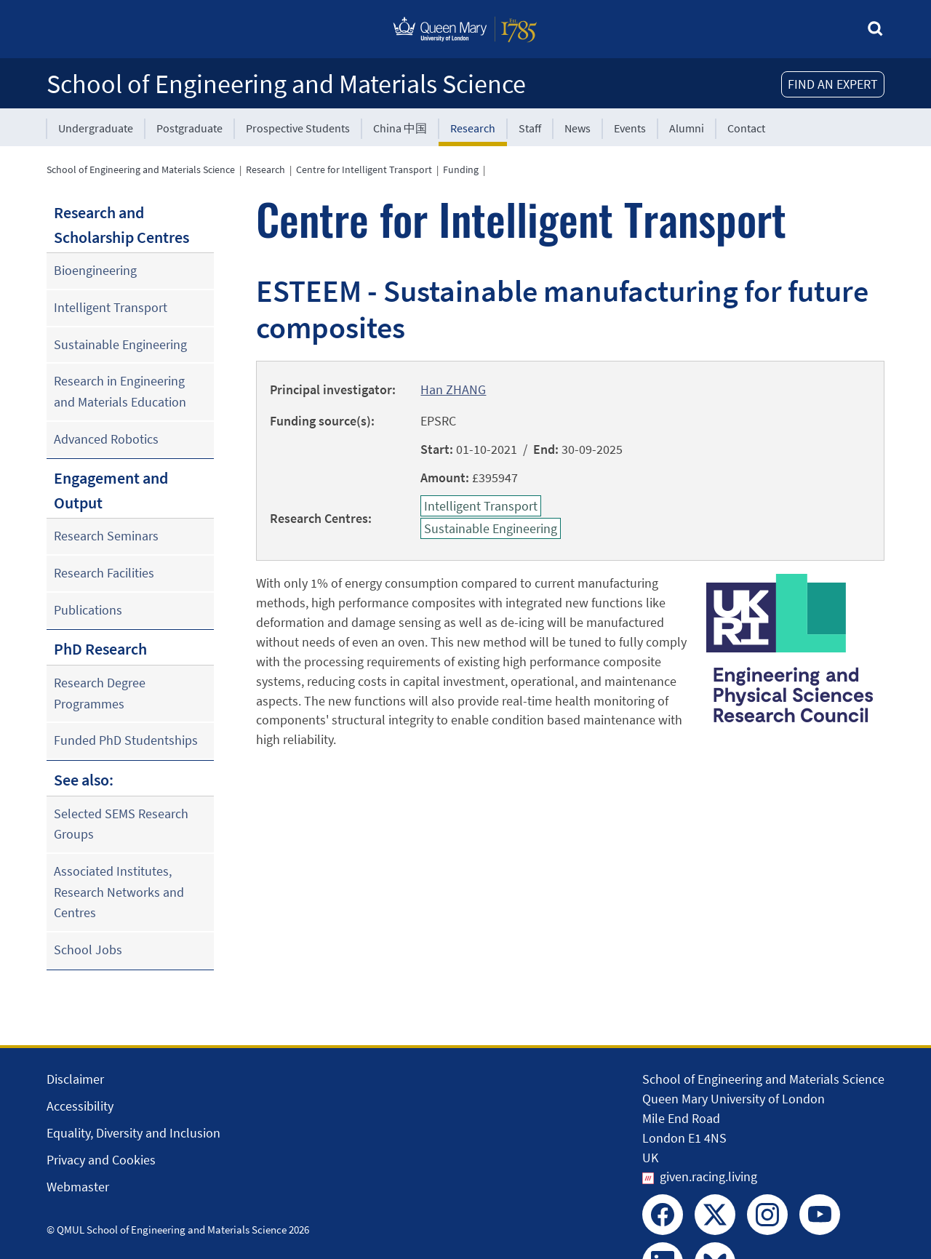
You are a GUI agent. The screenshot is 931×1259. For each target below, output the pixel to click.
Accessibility (80, 1106)
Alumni (686, 128)
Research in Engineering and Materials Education (120, 391)
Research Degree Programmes (99, 693)
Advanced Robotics (106, 439)
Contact (746, 128)
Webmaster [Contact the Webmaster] (78, 1186)
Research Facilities (104, 572)
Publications (88, 609)
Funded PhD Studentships (126, 740)
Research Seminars (106, 535)
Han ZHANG (453, 389)
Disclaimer (75, 1079)
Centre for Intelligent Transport (364, 169)
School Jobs (88, 949)
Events (630, 128)
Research (472, 128)
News (577, 128)
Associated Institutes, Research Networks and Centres (119, 892)
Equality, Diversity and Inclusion (133, 1132)
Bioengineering (95, 270)
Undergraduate (95, 128)
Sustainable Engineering (120, 344)
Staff (530, 128)
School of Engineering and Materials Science (286, 84)
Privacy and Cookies (101, 1159)
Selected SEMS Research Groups (121, 824)
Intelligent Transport (110, 307)
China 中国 (400, 128)
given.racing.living (708, 1176)
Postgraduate (189, 128)
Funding (461, 169)
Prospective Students (298, 128)
